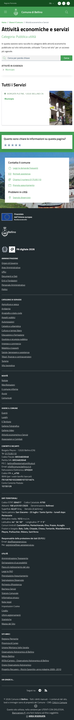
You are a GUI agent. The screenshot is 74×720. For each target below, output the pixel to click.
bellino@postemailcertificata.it (21, 463)
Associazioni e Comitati (12, 439)
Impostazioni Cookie (11, 606)
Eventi (5, 412)
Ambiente (6, 308)
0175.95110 (11, 453)
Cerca (66, 58)
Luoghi (5, 417)
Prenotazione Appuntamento (15, 575)
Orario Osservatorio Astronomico (16, 665)
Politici (5, 289)
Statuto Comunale (10, 593)
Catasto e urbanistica (11, 326)
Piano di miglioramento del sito (15, 567)
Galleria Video (8, 430)
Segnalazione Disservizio (13, 580)
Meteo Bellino (8, 656)
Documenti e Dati (9, 276)
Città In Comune (59, 702)
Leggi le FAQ (7, 571)
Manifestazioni (8, 384)
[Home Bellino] (26, 12)
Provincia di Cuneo (10, 643)
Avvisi (4, 393)
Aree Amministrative (11, 267)
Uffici (4, 271)
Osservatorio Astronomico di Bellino (18, 651)
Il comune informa (10, 389)
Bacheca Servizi (9, 588)
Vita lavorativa (8, 365)
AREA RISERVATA (35, 716)
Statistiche (6, 619)
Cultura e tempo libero (12, 330)
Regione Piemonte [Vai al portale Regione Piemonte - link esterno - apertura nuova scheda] (10, 3)
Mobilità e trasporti (10, 348)
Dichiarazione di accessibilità (14, 562)
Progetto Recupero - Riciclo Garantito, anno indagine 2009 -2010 (31, 669)
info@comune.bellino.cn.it (19, 466)
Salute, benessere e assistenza (15, 352)
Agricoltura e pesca (10, 304)
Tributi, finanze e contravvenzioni (16, 356)
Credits (5, 610)
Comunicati (7, 397)
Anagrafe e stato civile (12, 313)
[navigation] (5, 12)
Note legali (6, 602)
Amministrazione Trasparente (15, 558)
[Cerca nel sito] (66, 12)
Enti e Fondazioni (9, 280)
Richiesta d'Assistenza (12, 584)
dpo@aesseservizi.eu (17, 541)
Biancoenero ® (18, 712)
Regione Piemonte (10, 638)
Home (4, 22)
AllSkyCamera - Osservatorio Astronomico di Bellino (25, 660)
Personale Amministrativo (13, 285)
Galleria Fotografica (10, 426)
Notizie (5, 380)
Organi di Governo (10, 263)
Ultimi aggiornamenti (11, 615)
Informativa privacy (10, 597)
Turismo (5, 361)
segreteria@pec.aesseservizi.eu (20, 545)
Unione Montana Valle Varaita (15, 647)
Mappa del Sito (8, 623)
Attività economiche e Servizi (15, 434)
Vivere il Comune (16, 22)
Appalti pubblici (8, 317)
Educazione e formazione (13, 334)
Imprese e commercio (11, 343)
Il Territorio (6, 421)
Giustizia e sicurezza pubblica (14, 339)
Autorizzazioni (8, 321)
